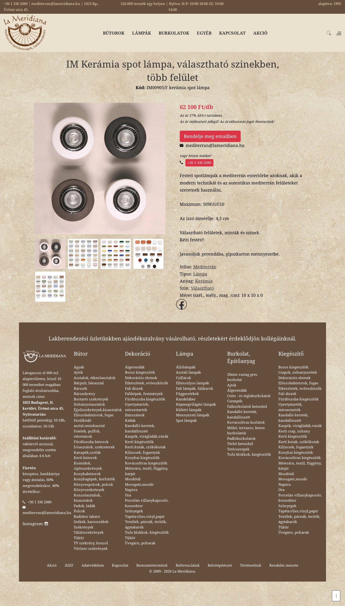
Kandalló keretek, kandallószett (140, 428)
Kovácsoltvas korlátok (246, 422)
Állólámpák (186, 367)
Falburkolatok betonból (247, 406)
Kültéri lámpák (189, 410)
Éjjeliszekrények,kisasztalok (98, 410)
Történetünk (250, 565)
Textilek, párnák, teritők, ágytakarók (146, 524)
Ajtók (78, 372)
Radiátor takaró (87, 516)
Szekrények (83, 527)
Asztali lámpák (188, 372)
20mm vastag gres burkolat (242, 377)
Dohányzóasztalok (89, 404)
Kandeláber (186, 399)
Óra (128, 495)
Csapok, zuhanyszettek (297, 372)
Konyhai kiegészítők (142, 458)
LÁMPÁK (141, 33)
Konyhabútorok (87, 474)
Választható (202, 288)
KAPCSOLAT (232, 33)
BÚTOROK (113, 33)
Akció (52, 565)
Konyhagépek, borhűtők (94, 479)
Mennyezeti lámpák (192, 415)
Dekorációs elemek (141, 378)
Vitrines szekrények (91, 548)
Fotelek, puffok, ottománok (87, 434)
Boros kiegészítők (140, 372)
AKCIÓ (260, 33)
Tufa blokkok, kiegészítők (147, 532)
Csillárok (183, 378)
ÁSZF (69, 565)
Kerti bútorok (85, 458)
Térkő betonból (240, 444)
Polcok (79, 511)
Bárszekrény (84, 394)
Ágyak (79, 367)
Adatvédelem (93, 565)
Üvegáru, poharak (140, 543)
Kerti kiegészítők (139, 442)
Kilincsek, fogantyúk (142, 452)
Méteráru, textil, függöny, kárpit (146, 471)
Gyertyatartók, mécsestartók (137, 407)
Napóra (131, 490)
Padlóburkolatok (241, 438)
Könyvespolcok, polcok (93, 484)
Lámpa (200, 273)
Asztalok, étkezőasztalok (94, 378)
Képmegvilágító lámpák (196, 404)
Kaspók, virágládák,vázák (146, 436)
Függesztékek (187, 394)
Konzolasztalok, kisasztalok (87, 498)
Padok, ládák (84, 506)
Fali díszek (134, 388)
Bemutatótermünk (152, 565)
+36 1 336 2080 (199, 163)
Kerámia (204, 281)
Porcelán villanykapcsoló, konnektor (147, 503)
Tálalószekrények (89, 532)
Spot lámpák (186, 420)
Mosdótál (133, 479)
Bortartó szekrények (91, 399)
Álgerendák (135, 367)
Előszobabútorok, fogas (94, 415)
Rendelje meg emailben (210, 136)
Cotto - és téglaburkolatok (249, 396)
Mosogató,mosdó (139, 484)
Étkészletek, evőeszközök (146, 383)
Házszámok (135, 415)
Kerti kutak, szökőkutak (145, 447)
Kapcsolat (120, 565)
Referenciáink (188, 565)
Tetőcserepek (238, 449)
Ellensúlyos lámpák (192, 383)
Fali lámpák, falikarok (194, 388)
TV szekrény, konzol (91, 543)
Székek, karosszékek (91, 522)
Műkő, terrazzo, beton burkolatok (246, 431)
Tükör (79, 538)
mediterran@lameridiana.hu (47, 513)
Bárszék (80, 388)
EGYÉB (204, 33)
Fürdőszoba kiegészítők (145, 399)
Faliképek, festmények (144, 394)
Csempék (234, 401)
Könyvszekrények (89, 490)
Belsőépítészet (220, 565)
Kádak (130, 420)
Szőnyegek (134, 511)
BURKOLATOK (174, 33)
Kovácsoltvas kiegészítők (146, 463)
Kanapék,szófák (87, 452)
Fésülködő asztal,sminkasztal (89, 423)
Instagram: (35, 523)
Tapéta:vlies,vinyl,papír (145, 516)
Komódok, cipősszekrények (88, 466)
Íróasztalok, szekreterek (94, 447)
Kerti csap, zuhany (294, 431)
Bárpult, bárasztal (89, 383)
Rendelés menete (283, 565)
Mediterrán (204, 266)
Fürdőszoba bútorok (91, 442)
